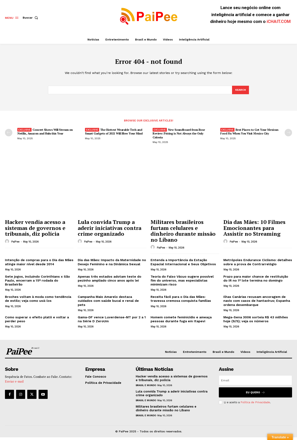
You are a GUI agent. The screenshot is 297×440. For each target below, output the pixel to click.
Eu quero (255, 395)
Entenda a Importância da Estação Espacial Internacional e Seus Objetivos (183, 265)
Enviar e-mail (14, 384)
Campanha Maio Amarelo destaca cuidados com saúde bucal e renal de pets (108, 303)
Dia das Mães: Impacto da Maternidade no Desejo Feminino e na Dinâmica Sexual (112, 265)
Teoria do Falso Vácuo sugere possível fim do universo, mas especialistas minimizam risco (182, 283)
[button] (31, 17)
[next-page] (288, 135)
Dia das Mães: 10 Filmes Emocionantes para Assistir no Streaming (254, 230)
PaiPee (15, 244)
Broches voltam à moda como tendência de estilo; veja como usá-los (38, 301)
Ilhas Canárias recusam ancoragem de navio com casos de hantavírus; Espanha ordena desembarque (256, 303)
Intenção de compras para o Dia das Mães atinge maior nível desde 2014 (39, 265)
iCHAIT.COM (279, 21)
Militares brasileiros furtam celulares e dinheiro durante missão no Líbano (183, 233)
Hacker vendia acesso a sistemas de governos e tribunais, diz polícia (35, 230)
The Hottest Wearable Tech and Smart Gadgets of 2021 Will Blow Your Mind (114, 134)
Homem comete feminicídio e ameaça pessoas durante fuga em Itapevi (181, 322)
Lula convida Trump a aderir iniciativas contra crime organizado (109, 230)
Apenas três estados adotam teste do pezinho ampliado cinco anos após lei (109, 281)
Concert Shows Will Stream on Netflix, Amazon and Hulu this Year (45, 134)
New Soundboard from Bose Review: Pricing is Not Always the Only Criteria (179, 136)
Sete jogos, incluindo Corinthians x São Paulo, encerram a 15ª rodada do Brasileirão (37, 283)
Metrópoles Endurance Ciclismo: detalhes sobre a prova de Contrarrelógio (257, 265)
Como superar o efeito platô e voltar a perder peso (37, 322)
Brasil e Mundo (146, 387)
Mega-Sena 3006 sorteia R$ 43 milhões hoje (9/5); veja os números (255, 322)
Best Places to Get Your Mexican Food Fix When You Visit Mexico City (249, 134)
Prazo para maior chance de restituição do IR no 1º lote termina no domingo (255, 281)
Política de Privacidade (255, 405)
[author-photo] (7, 244)
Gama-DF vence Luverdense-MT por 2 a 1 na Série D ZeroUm (112, 322)
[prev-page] (8, 135)
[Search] (240, 92)
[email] (255, 383)
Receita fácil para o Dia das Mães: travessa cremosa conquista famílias (181, 301)
